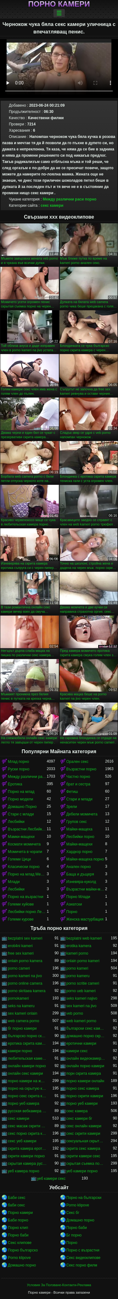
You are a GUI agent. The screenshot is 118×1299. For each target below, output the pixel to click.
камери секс (77, 1051)
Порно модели (20, 799)
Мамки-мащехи (21, 837)
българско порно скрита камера (27, 1036)
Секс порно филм (81, 1265)
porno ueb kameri (81, 991)
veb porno (74, 1013)
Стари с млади (21, 814)
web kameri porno (81, 1021)
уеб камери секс (51, 1178)
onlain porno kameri (82, 961)
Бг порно (74, 1235)
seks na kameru (21, 1006)
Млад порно (18, 761)
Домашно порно (80, 1220)
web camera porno (23, 1021)
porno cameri (19, 968)
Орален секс (77, 761)
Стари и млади (79, 799)
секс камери (52, 205)
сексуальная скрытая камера (85, 1141)
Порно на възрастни (25, 897)
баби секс (16, 1205)
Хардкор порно (79, 852)
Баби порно (18, 1220)
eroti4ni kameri (20, 946)
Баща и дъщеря (80, 874)
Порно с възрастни (82, 1250)
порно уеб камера (23, 1103)
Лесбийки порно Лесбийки (27, 912)
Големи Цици (19, 859)
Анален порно (78, 867)
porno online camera (25, 983)
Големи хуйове (21, 904)
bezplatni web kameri (84, 938)
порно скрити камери (84, 1096)
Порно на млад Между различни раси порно (27, 874)
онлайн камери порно (27, 1066)
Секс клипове (19, 1243)
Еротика (15, 784)
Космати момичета (24, 844)
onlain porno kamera (25, 961)
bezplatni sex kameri (25, 938)
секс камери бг (79, 1118)
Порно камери (59, 4)
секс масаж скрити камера (27, 1126)
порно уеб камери (82, 1103)
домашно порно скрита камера (85, 1036)
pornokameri (18, 998)
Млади (14, 882)
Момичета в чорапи (25, 852)
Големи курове (21, 919)
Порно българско (23, 1250)
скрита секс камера (83, 1148)
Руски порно (18, 769)
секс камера (77, 1111)
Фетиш (72, 791)
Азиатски (74, 904)
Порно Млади (78, 897)
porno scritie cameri (82, 983)
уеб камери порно (82, 1171)
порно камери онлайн (85, 1081)
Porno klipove (77, 1205)
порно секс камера (82, 1088)
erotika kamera (78, 946)
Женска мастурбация (85, 919)
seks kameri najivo (82, 998)
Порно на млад (21, 791)
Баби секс (16, 1197)
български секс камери (85, 1028)
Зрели (71, 806)
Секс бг (72, 1212)
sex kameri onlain (22, 1013)
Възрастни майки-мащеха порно (85, 889)
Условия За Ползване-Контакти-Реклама (59, 1285)
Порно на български (84, 1197)
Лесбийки (16, 821)
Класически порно (24, 867)
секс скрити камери (83, 1133)
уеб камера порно (23, 1171)
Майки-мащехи (79, 844)
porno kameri (77, 968)
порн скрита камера (83, 1073)
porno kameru (78, 976)
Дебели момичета (82, 814)
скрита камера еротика (27, 1148)
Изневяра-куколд (81, 882)
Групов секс (76, 821)
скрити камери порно (26, 1156)
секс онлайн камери (84, 1126)
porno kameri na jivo (25, 976)
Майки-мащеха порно (85, 859)
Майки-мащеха (79, 829)
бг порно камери (22, 1028)
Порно (71, 912)
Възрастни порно (81, 769)
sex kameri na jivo (81, 1006)
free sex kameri (21, 953)
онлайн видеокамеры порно (85, 1058)
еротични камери (81, 1043)
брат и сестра (78, 784)
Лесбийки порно (80, 837)
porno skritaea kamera (26, 991)
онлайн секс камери (25, 1073)
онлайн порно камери (85, 1066)
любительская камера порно (27, 1058)
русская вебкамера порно (27, 1111)
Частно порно (78, 776)
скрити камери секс (83, 1156)
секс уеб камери (22, 1141)
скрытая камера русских (27, 1163)
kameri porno (77, 953)
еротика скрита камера (27, 1043)
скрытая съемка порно (85, 1163)
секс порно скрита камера (27, 1133)
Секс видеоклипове (83, 1258)
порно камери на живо (27, 1081)
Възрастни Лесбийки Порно (27, 829)
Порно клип (18, 1227)
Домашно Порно (22, 806)
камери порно (20, 1051)
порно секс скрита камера (27, 1096)
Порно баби (76, 1227)
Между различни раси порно (70, 199)
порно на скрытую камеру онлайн (27, 1088)
